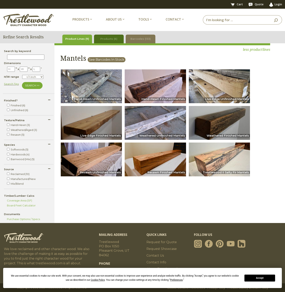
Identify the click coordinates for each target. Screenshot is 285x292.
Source (9, 169)
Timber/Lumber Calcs (19, 195)
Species (9, 144)
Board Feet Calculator (21, 205)
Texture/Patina (14, 120)
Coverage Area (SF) (19, 200)
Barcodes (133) (140, 38)
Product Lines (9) (77, 38)
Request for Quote (161, 242)
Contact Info (156, 262)
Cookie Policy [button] (98, 280)
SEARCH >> (32, 85)
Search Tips (11, 83)
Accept (260, 278)
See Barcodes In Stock (106, 59)
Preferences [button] (176, 280)
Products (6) (108, 38)
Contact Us (155, 255)
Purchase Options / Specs (23, 219)
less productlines (256, 49)
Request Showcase (161, 249)
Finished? (11, 100)
